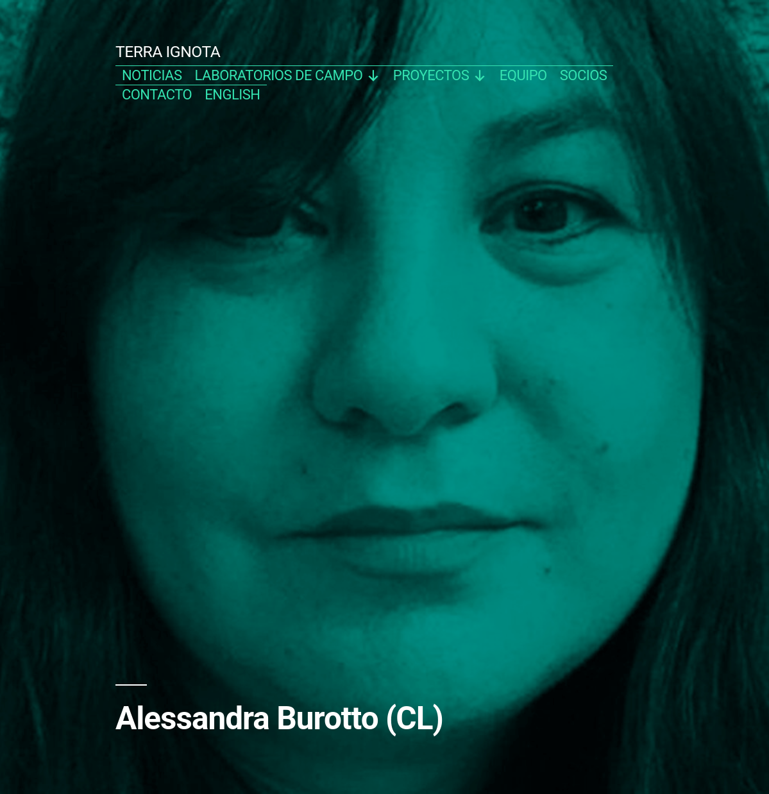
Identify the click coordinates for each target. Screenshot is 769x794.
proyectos (440, 75)
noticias (152, 75)
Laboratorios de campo (287, 75)
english (232, 95)
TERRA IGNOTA (168, 51)
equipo (523, 75)
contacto (157, 95)
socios (583, 75)
